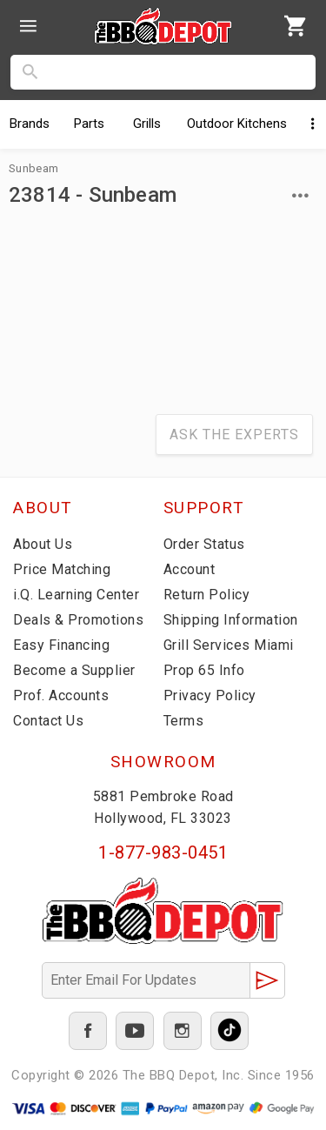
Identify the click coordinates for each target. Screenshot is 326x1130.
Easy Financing (61, 645)
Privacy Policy (209, 695)
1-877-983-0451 (163, 852)
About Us (42, 544)
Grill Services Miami (228, 645)
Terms (183, 720)
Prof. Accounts (61, 695)
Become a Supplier (74, 670)
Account (189, 569)
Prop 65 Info (204, 670)
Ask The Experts (234, 434)
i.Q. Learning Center (76, 594)
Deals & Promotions (78, 620)
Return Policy (206, 594)
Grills (147, 123)
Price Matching (61, 569)
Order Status (204, 544)
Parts (89, 123)
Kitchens (237, 123)
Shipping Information (230, 620)
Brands (30, 123)
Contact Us (48, 720)
